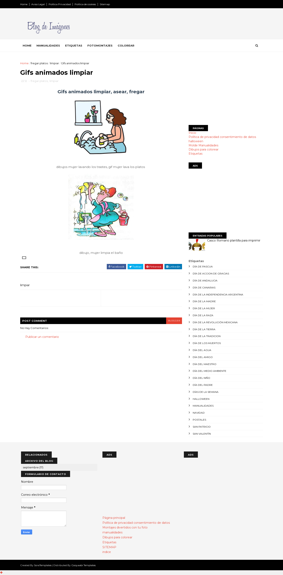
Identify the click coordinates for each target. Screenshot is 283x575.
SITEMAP (109, 547)
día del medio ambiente (209, 370)
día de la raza (202, 315)
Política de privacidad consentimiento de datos (221, 137)
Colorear (127, 45)
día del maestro (204, 364)
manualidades (202, 405)
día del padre (202, 384)
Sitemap (106, 4)
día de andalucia (204, 280)
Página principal (113, 518)
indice (106, 552)
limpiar (55, 63)
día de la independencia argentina (217, 294)
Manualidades (49, 45)
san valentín (201, 433)
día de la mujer (203, 308)
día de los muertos (206, 343)
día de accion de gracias (210, 273)
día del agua (201, 350)
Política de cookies (86, 4)
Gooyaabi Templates (84, 565)
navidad (198, 412)
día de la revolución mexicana (214, 322)
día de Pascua (202, 266)
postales (198, 419)
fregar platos (40, 63)
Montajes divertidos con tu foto (125, 527)
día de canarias (203, 287)
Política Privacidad (60, 4)
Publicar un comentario (43, 337)
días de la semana (205, 391)
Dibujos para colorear (203, 149)
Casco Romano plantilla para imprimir (233, 240)
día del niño (201, 377)
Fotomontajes (100, 45)
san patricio (201, 426)
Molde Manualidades (203, 145)
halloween (195, 141)
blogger (172, 321)
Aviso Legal (39, 4)
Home (24, 4)
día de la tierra (203, 329)
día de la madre (203, 301)
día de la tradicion (206, 336)
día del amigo (202, 357)
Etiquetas (74, 45)
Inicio (192, 133)
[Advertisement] (225, 90)
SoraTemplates (43, 565)
